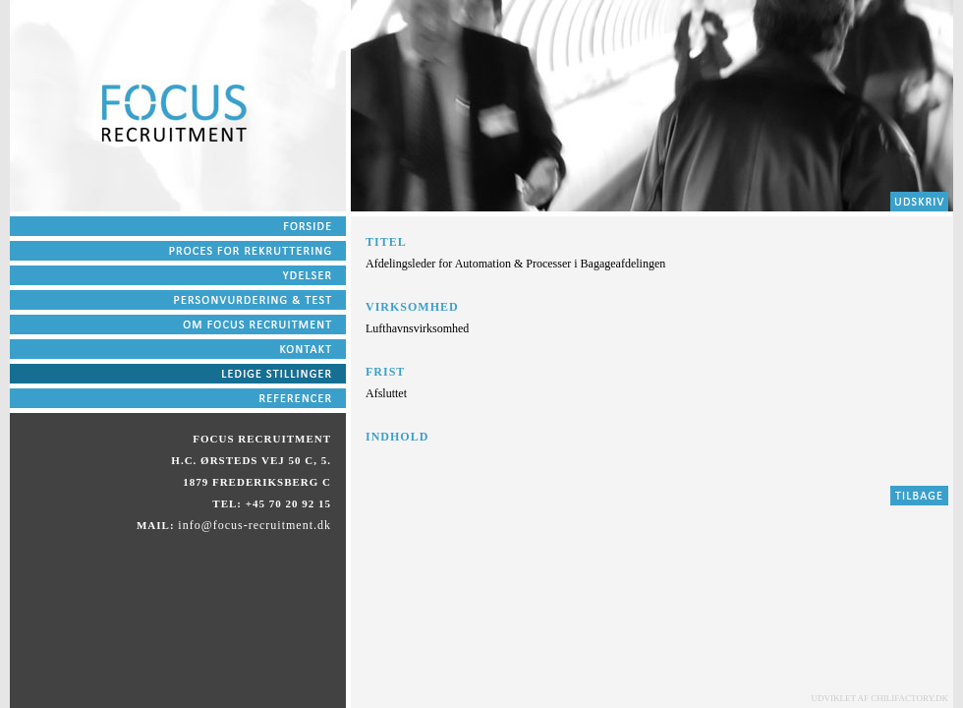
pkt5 (178, 327)
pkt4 (178, 302)
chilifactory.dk (909, 698)
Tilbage (919, 498)
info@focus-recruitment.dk (254, 525)
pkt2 (919, 204)
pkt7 (178, 376)
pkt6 (178, 351)
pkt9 (178, 400)
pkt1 (178, 228)
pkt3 (178, 278)
